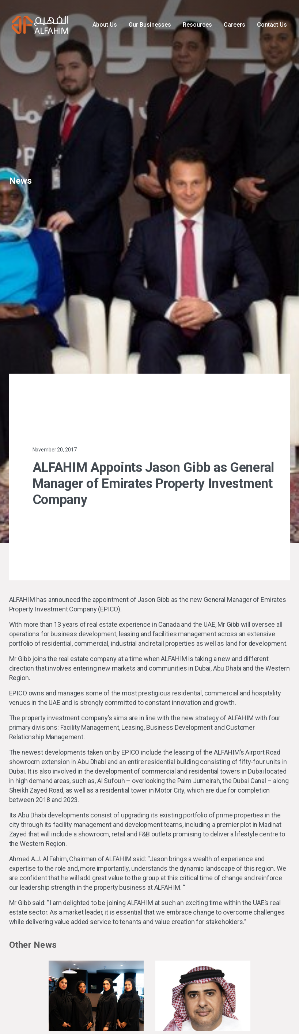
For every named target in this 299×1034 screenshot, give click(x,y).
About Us (104, 24)
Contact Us (272, 24)
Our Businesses (150, 24)
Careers (234, 24)
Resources (197, 24)
